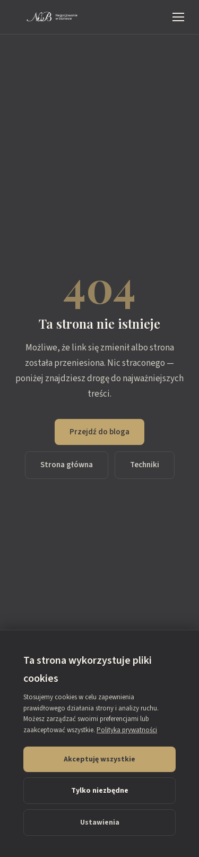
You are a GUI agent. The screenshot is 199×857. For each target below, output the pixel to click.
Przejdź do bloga (99, 432)
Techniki (144, 464)
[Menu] (178, 17)
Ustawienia (99, 822)
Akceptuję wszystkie (99, 759)
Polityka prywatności (127, 730)
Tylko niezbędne (99, 790)
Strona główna (66, 464)
